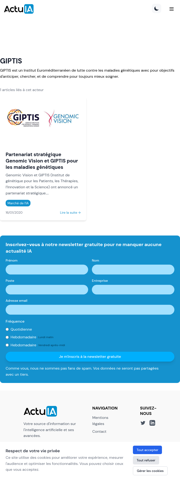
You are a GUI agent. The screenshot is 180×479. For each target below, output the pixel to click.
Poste (10, 280)
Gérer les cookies (150, 471)
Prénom (12, 260)
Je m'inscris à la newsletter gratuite (90, 356)
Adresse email (16, 300)
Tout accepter (147, 450)
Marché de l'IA (18, 203)
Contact (99, 431)
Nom (95, 260)
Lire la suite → (70, 212)
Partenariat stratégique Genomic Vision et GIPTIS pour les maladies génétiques (42, 160)
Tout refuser (146, 460)
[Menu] (171, 9)
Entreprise (100, 280)
